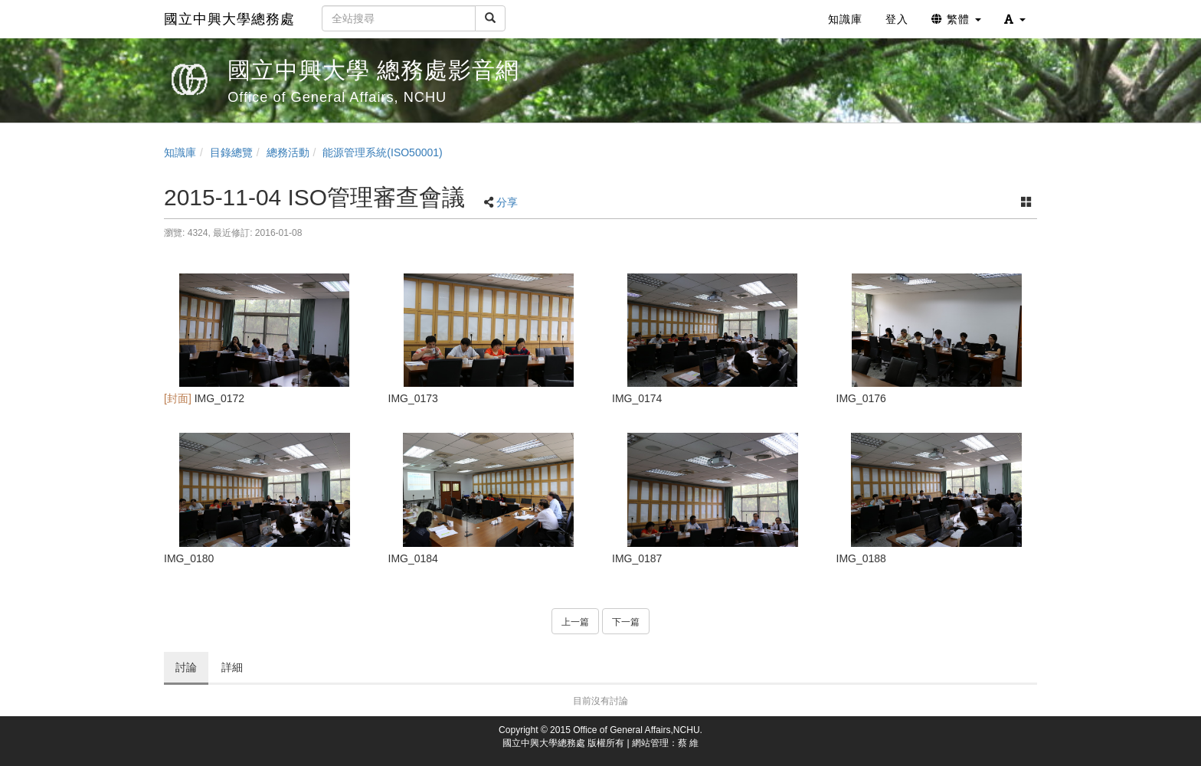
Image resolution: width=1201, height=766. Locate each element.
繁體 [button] (956, 19)
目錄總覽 (231, 152)
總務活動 (288, 152)
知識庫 (180, 152)
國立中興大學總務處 (229, 19)
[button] (1015, 19)
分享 (507, 202)
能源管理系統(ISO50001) (382, 152)
